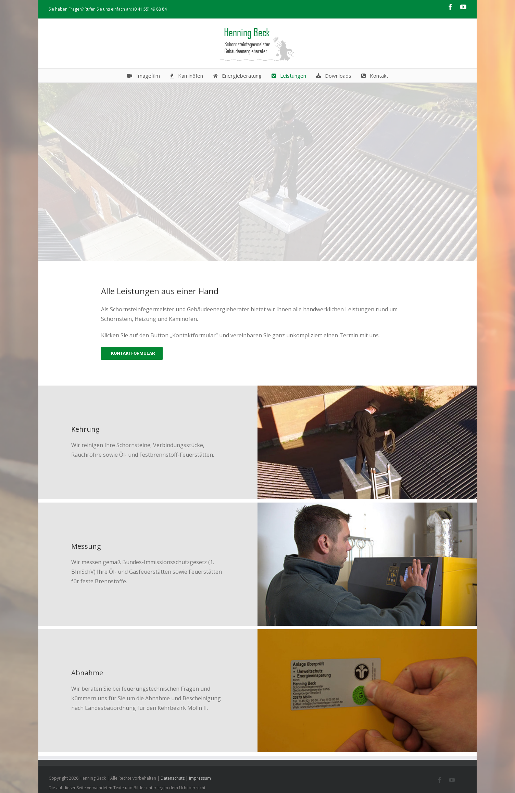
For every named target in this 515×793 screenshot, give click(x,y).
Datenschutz (173, 778)
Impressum (200, 778)
